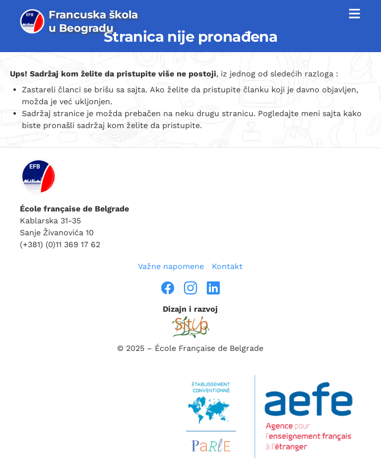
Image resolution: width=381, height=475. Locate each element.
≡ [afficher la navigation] (354, 13)
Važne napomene (171, 266)
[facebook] (167, 287)
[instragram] (190, 287)
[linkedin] (213, 287)
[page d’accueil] (82, 21)
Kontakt (227, 266)
